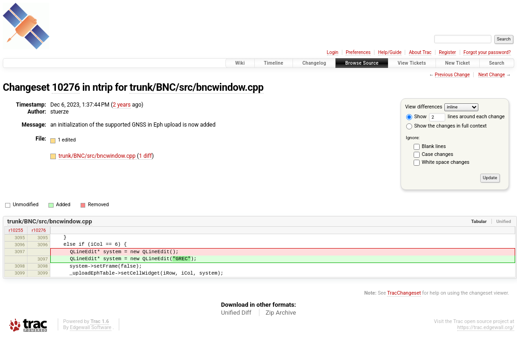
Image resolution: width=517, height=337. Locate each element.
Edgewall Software (90, 327)
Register (447, 52)
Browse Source (362, 63)
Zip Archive (280, 312)
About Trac (420, 52)
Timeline (274, 63)
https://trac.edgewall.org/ (485, 327)
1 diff (145, 156)
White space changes (445, 162)
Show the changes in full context (446, 126)
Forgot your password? (487, 52)
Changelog (314, 63)
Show (416, 117)
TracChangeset (404, 293)
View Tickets (412, 63)
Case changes (438, 154)
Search (496, 63)
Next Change (491, 74)
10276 (66, 87)
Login (333, 52)
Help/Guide (389, 52)
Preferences (358, 52)
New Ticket (457, 63)
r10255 (16, 230)
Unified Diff (236, 312)
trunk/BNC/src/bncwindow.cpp (196, 87)
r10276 (39, 230)
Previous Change (452, 74)
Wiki (240, 63)
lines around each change (467, 117)
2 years (121, 104)
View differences (423, 107)
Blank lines (434, 146)
